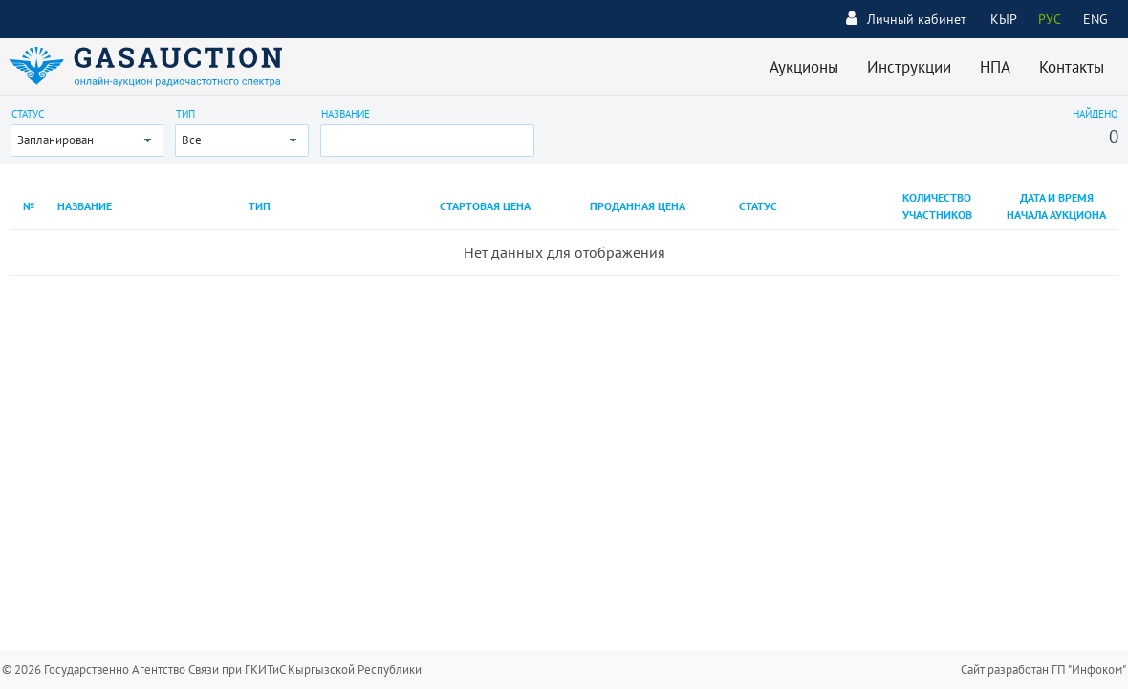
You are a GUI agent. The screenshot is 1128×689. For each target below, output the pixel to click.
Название (345, 113)
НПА (995, 66)
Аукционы (804, 66)
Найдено (1095, 113)
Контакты (1071, 66)
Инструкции (909, 66)
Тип (185, 113)
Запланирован (55, 140)
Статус (27, 113)
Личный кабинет (906, 19)
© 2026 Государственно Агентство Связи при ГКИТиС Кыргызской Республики (212, 669)
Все (192, 140)
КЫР (1003, 19)
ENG (1095, 19)
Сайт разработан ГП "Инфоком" (1043, 669)
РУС (1049, 19)
